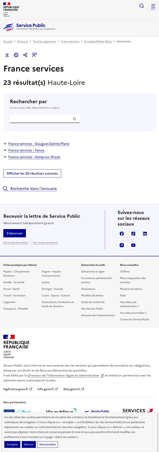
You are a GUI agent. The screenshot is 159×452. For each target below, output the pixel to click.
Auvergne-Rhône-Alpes (98, 41)
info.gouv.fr (47, 389)
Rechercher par (79, 104)
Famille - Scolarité (13, 282)
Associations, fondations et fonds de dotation (58, 304)
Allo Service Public (92, 309)
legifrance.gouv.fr (18, 389)
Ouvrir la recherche (141, 6)
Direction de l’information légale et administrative (66, 375)
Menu (153, 9)
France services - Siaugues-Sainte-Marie (38, 143)
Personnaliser (47, 444)
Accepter (12, 444)
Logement (9, 302)
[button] (34, 55)
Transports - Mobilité (15, 309)
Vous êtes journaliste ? (133, 313)
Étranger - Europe (52, 289)
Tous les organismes (44, 41)
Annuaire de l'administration (98, 315)
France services (70, 41)
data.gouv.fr (73, 389)
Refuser (29, 444)
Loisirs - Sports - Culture (56, 295)
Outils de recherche (93, 302)
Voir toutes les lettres (45, 243)
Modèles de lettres (92, 295)
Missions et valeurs (131, 289)
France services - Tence (26, 150)
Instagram (122, 245)
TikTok (133, 234)
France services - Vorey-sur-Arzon (34, 156)
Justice (46, 282)
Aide (123, 295)
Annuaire (22, 41)
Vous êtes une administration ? (129, 304)
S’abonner (15, 233)
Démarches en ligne (93, 271)
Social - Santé (11, 289)
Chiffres (125, 271)
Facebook (122, 234)
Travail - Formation (14, 295)
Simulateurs (88, 289)
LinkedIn (145, 234)
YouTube (133, 245)
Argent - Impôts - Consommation (52, 274)
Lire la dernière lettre (15, 243)
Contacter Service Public (135, 319)
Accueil (7, 41)
